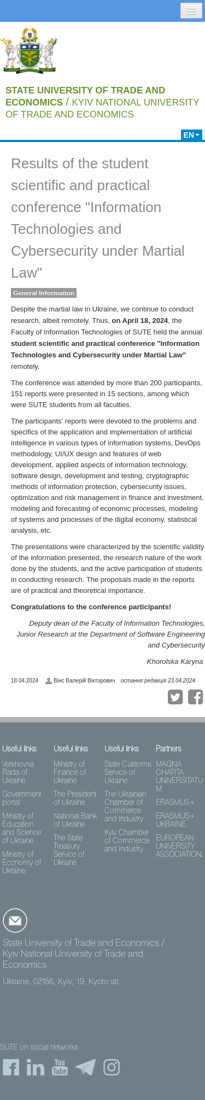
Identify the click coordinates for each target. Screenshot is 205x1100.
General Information (43, 293)
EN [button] (192, 135)
